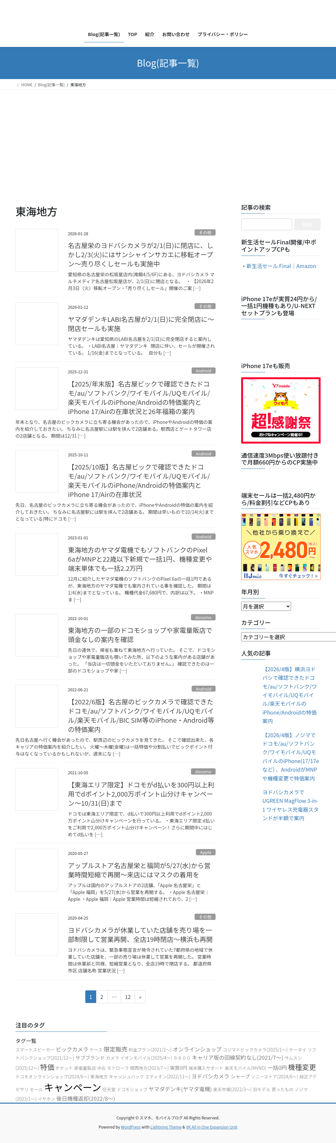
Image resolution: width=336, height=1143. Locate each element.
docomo (203, 617)
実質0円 (178, 1067)
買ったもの (283, 1089)
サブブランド (90, 1057)
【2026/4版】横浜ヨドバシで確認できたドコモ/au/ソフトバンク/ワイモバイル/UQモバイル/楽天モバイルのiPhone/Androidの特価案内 (289, 695)
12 (128, 997)
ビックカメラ (72, 1049)
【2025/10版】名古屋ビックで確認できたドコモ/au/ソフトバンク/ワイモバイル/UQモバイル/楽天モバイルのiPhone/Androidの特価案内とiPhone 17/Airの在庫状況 (139, 480)
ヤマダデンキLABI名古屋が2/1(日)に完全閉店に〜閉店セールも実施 (141, 323)
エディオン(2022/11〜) (167, 1076)
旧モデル (261, 1089)
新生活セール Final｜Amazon (281, 266)
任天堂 (109, 1089)
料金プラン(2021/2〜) (150, 1050)
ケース (96, 1050)
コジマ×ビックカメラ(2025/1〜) (255, 1050)
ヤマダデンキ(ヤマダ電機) (180, 1089)
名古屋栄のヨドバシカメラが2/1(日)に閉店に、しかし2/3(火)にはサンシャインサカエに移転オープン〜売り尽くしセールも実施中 (140, 254)
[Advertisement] (168, 139)
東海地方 (99, 1076)
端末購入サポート (206, 1068)
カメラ (112, 1058)
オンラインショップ (197, 1049)
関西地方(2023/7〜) (149, 1068)
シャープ (240, 1076)
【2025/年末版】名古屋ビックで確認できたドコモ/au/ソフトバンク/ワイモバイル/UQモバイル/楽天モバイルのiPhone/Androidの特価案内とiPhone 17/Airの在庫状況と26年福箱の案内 (139, 397)
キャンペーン (72, 1087)
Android (204, 370)
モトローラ (118, 1068)
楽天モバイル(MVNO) (245, 1068)
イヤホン (46, 1099)
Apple (205, 852)
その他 (205, 232)
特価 (47, 1067)
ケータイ (297, 1050)
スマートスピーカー (35, 1050)
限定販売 (116, 1049)
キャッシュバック (126, 1076)
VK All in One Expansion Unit (212, 1127)
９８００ (182, 1058)
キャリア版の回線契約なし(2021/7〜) (237, 1057)
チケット (64, 1068)
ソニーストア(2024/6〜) (274, 1076)
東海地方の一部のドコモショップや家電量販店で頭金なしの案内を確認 (140, 634)
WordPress (131, 1127)
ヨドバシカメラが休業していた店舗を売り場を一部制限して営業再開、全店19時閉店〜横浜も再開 (140, 934)
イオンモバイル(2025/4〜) (146, 1058)
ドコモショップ (132, 1089)
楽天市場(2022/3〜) (232, 1089)
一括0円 (277, 1067)
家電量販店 (85, 1068)
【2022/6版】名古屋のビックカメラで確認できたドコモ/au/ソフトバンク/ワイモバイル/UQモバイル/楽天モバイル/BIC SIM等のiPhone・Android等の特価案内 (141, 715)
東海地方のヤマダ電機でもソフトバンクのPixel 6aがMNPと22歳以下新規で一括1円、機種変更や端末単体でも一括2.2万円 (140, 559)
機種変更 (302, 1067)
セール (36, 1089)
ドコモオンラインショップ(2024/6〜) (52, 1076)
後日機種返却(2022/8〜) (85, 1098)
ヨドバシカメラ (210, 1076)
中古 (101, 1068)
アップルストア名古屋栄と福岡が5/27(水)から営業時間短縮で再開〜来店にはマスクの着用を (139, 870)
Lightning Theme (165, 1127)
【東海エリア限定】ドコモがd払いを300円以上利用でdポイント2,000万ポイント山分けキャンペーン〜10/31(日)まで (141, 794)
